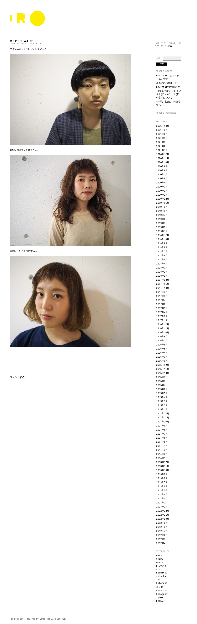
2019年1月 (162, 231)
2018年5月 (162, 259)
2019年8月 (162, 211)
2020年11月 (162, 158)
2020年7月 (162, 174)
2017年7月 (162, 300)
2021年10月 (162, 126)
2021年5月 (162, 138)
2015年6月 (162, 389)
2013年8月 (162, 478)
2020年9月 (162, 166)
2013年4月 (162, 494)
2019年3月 (162, 227)
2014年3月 (162, 450)
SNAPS (12, 44)
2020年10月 (162, 162)
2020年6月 (162, 178)
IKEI (159, 579)
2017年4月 (162, 312)
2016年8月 (162, 336)
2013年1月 (162, 507)
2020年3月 (162, 187)
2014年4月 (162, 446)
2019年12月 (162, 199)
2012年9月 (162, 523)
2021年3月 (162, 142)
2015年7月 (162, 385)
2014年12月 (162, 413)
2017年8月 (162, 296)
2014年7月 (162, 434)
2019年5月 (162, 223)
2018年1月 (162, 276)
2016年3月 (162, 357)
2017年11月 (162, 284)
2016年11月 (162, 328)
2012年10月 (162, 519)
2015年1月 (162, 409)
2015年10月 (162, 373)
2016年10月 (162, 332)
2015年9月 (162, 377)
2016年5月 (162, 349)
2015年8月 (162, 381)
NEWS (159, 555)
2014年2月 (162, 454)
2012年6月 (162, 535)
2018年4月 (162, 264)
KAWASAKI (161, 590)
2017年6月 (162, 304)
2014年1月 (162, 458)
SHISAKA (161, 576)
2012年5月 (162, 539)
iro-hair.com (163, 46)
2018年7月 (162, 251)
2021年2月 (162, 146)
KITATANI (161, 583)
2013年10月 (162, 470)
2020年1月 (162, 195)
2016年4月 (162, 353)
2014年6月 (162, 438)
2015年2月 (162, 405)
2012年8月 (162, 527)
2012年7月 (162, 531)
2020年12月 (162, 154)
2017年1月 (162, 320)
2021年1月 (162, 150)
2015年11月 (162, 369)
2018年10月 (162, 239)
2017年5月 (162, 308)
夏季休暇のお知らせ (166, 83)
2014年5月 (162, 442)
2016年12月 (162, 324)
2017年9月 (162, 292)
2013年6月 (162, 486)
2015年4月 (162, 397)
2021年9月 (162, 130)
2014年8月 (162, 430)
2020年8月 (162, 170)
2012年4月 (162, 543)
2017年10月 (162, 288)
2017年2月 (162, 316)
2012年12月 (162, 511)
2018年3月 (162, 268)
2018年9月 (162, 243)
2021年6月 (162, 134)
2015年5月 (162, 393)
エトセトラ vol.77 (21, 41)
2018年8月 (162, 247)
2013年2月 (162, 503)
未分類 (159, 587)
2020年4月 (162, 183)
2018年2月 (162, 272)
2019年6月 (162, 219)
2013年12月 (162, 462)
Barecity (61, 619)
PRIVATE (161, 566)
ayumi (159, 597)
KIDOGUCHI (162, 594)
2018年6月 (162, 255)
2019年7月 (162, 215)
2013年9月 (162, 474)
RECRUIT (161, 569)
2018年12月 (162, 235)
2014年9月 (162, 426)
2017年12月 (162, 280)
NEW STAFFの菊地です (168, 87)
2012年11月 (162, 515)
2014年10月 (162, 422)
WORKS (159, 562)
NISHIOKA (21, 44)
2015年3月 (162, 401)
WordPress (45, 619)
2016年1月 (162, 361)
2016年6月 (162, 345)
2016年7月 (162, 340)
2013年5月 (162, 490)
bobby (159, 601)
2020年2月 (162, 191)
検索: (159, 58)
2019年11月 (162, 203)
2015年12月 (162, 365)
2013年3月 (162, 498)
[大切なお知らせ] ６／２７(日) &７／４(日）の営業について (169, 94)
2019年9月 (162, 207)
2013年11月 (162, 466)
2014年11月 (162, 417)
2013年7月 (162, 482)
